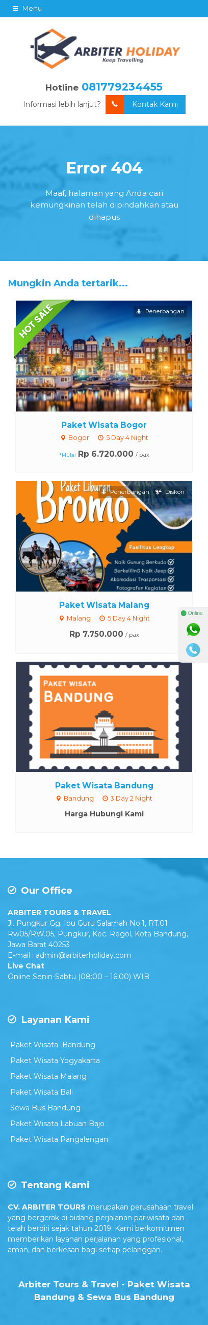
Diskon (170, 491)
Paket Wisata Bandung (104, 785)
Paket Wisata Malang (104, 605)
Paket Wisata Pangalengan (59, 1139)
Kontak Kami (142, 104)
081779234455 (122, 86)
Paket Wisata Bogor (104, 425)
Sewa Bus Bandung (45, 1107)
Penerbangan (160, 311)
